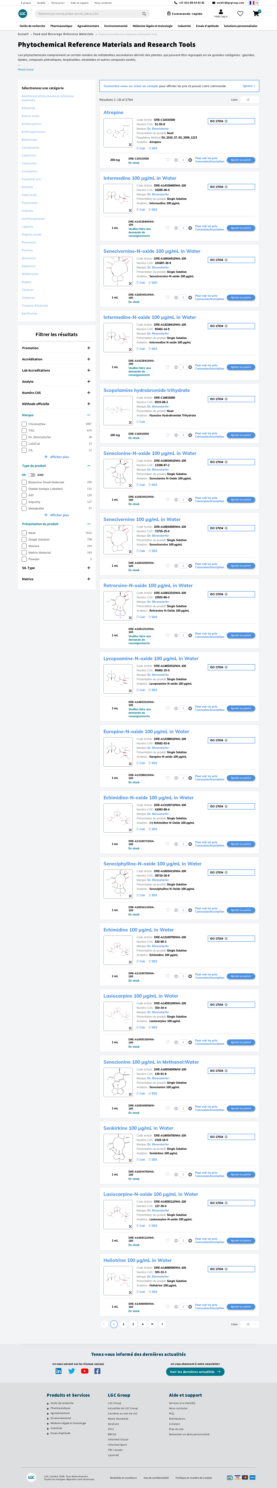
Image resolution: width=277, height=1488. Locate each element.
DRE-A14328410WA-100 (170, 324)
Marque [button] (56, 415)
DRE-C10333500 (164, 120)
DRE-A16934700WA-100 (170, 1135)
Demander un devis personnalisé (189, 1434)
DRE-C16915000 (164, 397)
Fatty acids (29, 195)
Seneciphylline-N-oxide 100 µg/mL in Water (152, 864)
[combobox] (92, 14)
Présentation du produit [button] (56, 524)
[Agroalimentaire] (48, 1413)
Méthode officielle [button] (56, 404)
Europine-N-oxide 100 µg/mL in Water (146, 731)
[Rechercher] (144, 13)
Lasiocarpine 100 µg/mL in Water (140, 996)
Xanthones (29, 313)
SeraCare (113, 1424)
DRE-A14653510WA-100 (170, 666)
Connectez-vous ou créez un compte (131, 86)
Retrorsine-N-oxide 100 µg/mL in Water (148, 585)
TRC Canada (115, 1450)
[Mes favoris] (240, 13)
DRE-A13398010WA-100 (170, 739)
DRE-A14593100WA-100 (170, 1003)
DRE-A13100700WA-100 (170, 937)
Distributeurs (177, 1418)
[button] (190, 159)
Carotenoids (31, 147)
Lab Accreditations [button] (56, 370)
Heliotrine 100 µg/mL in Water (137, 1260)
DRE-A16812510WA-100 (170, 593)
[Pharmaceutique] (48, 1408)
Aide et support (79, 2)
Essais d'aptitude (60, 1433)
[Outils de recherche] (48, 1403)
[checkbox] (24, 424)
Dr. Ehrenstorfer (158, 128)
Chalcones (29, 163)
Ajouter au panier (241, 159)
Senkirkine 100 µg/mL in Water (138, 1128)
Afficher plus (59, 457)
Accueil (23, 34)
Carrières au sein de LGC (123, 1413)
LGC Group (114, 1403)
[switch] (33, 475)
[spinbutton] (183, 160)
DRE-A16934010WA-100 (170, 460)
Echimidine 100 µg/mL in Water (138, 930)
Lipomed (113, 1455)
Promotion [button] (56, 348)
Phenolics (29, 242)
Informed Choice (118, 1439)
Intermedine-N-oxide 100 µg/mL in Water (149, 317)
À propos (26, 2)
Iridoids (27, 211)
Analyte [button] (56, 381)
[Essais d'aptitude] (48, 1433)
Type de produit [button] (56, 465)
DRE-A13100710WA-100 (170, 805)
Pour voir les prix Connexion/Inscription (209, 160)
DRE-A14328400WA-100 (170, 185)
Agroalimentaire (60, 1413)
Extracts (27, 187)
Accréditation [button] (56, 359)
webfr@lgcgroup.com (230, 2)
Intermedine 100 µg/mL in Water (139, 178)
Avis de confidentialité (156, 1478)
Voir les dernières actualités (192, 1371)
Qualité (41, 2)
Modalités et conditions (123, 1478)
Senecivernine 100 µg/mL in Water (142, 519)
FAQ (171, 1413)
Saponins (28, 266)
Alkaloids (28, 108)
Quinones (29, 258)
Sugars (27, 282)
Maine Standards (118, 1418)
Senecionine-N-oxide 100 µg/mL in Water (149, 453)
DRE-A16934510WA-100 (170, 258)
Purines (27, 250)
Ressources (58, 2)
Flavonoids (30, 203)
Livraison (174, 1424)
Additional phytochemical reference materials (48, 98)
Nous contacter (103, 2)
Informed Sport (117, 1444)
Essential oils (31, 179)
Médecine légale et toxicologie (68, 1423)
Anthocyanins (32, 124)
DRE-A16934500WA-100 (170, 527)
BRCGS (112, 1434)
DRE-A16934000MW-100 (170, 1069)
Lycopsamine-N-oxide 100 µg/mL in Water (151, 658)
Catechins (29, 155)
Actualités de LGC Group (123, 1408)
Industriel (56, 1428)
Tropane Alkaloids (35, 305)
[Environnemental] (48, 1418)
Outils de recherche (62, 1403)
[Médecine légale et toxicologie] (48, 1423)
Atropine (113, 112)
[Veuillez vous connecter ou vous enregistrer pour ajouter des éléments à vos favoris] (168, 159)
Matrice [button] (56, 579)
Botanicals (29, 140)
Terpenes (28, 298)
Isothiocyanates (33, 219)
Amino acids (31, 116)
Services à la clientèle (182, 1403)
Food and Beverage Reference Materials (63, 34)
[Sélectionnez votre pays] (253, 3)
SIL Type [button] (56, 568)
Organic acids (32, 234)
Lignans (27, 226)
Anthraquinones (33, 132)
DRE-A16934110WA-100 (170, 871)
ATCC (111, 1429)
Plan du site (176, 1429)
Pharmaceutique (60, 1408)
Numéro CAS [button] (56, 392)
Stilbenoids (30, 274)
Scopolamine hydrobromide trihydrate (146, 390)
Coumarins (30, 171)
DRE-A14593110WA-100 (170, 1201)
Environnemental (61, 1418)
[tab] (57, 348)
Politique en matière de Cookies (194, 1478)
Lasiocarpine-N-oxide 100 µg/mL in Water (150, 1194)
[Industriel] (48, 1428)
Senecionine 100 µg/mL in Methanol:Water (151, 1062)
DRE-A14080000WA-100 (170, 1267)
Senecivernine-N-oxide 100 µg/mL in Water (151, 251)
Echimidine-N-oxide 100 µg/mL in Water (148, 797)
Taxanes (28, 290)
